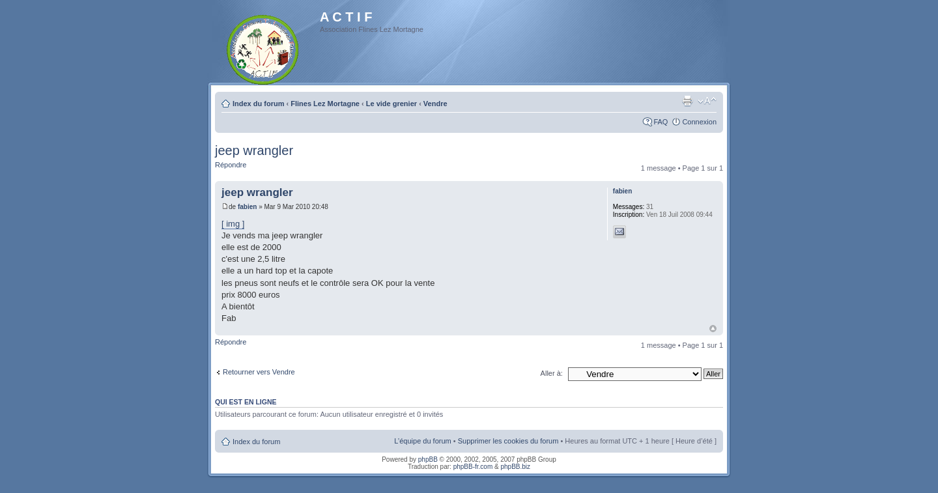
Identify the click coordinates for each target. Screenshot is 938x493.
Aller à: (552, 373)
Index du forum (258, 103)
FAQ (660, 122)
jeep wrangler (254, 150)
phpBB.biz (515, 466)
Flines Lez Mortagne (325, 103)
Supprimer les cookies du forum (508, 441)
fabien (247, 206)
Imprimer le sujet (687, 101)
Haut (713, 328)
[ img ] (232, 224)
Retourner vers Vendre (259, 372)
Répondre (230, 165)
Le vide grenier (391, 103)
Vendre (435, 103)
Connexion (699, 122)
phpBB (428, 459)
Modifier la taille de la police (707, 101)
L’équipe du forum (422, 441)
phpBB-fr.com (473, 466)
